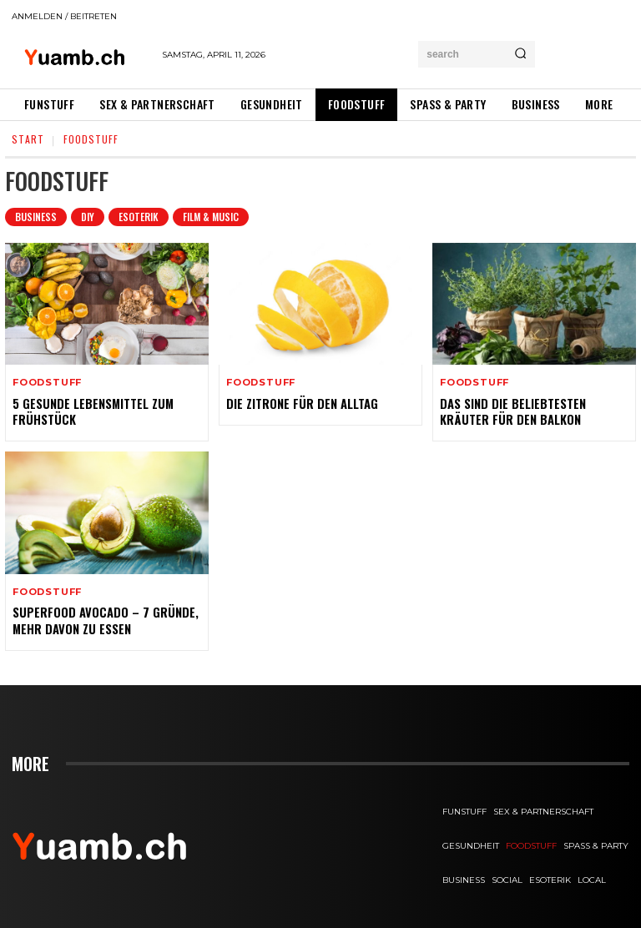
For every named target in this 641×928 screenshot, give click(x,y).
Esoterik (139, 217)
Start (28, 139)
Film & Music (211, 217)
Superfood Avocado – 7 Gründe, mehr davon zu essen (102, 618)
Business (36, 217)
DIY (87, 217)
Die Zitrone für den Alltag (300, 402)
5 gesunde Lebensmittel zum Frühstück (91, 410)
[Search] (520, 54)
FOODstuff (47, 382)
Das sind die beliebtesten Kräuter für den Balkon (511, 410)
